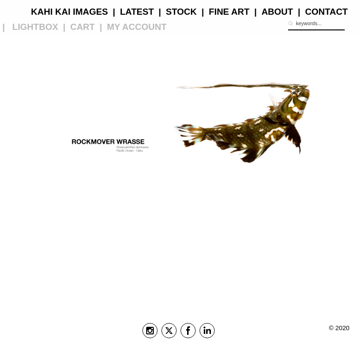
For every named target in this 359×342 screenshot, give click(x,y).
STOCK (181, 12)
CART (82, 27)
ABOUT (277, 12)
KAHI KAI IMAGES (69, 12)
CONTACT (326, 12)
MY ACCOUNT (136, 27)
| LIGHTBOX (30, 27)
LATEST (137, 12)
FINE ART (229, 12)
